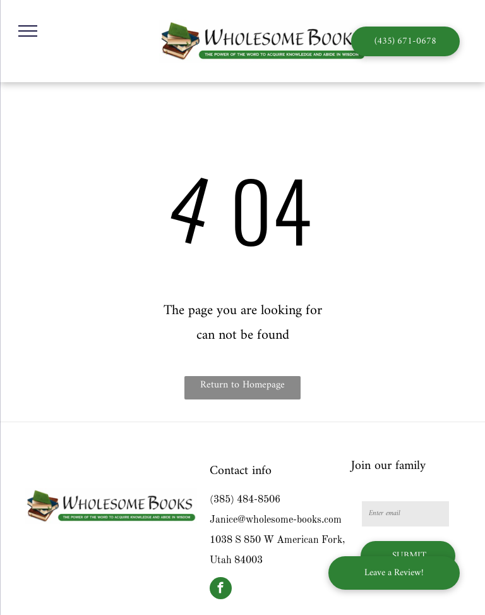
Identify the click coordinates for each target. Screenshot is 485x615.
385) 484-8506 (246, 500)
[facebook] (221, 589)
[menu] (27, 31)
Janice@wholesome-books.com (276, 520)
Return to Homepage (242, 385)
